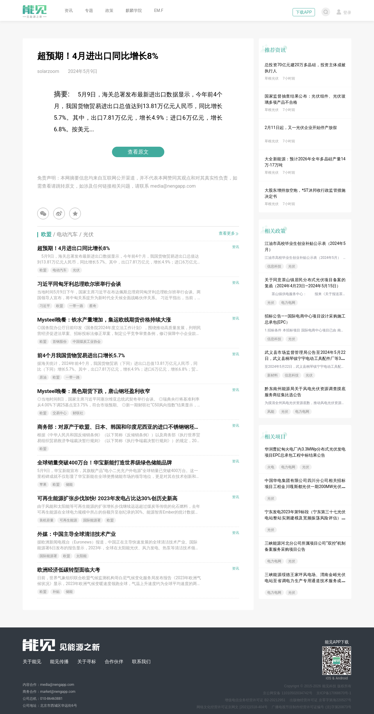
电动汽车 (60, 270)
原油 (43, 377)
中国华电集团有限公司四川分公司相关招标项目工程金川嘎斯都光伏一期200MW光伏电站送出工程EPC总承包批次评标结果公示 (305, 486)
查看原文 (138, 152)
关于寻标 (86, 661)
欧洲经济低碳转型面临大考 (68, 570)
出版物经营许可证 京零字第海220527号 (320, 700)
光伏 (291, 266)
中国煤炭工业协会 (87, 342)
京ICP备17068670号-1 (333, 693)
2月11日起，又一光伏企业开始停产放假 (301, 127)
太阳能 (81, 556)
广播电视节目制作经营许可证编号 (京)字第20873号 (311, 707)
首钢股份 (60, 342)
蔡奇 (92, 306)
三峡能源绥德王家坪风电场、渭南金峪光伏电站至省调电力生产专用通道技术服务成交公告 (305, 580)
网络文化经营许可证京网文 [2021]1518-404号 (232, 707)
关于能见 (32, 661)
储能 (69, 484)
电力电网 (288, 303)
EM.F (158, 10)
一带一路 (76, 306)
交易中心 (60, 413)
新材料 (272, 375)
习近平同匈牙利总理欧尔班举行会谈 (79, 284)
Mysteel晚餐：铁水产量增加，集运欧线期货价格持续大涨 (104, 320)
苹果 (43, 484)
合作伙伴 (114, 661)
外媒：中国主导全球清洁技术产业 (76, 534)
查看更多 (229, 233)
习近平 (45, 306)
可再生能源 (68, 520)
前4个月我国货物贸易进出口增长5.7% (81, 355)
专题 (89, 10)
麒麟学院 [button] (134, 10)
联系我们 (141, 661)
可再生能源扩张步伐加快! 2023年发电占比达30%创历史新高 (107, 498)
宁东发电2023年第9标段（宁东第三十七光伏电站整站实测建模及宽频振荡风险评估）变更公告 (305, 518)
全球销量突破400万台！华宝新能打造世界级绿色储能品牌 (104, 463)
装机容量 (47, 520)
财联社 (78, 413)
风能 (270, 412)
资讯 (69, 10)
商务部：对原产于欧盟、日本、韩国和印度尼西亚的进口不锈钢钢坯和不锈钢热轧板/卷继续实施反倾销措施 (161, 427)
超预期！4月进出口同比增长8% (73, 248)
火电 (270, 467)
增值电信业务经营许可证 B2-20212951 (255, 700)
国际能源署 (92, 520)
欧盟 (43, 270)
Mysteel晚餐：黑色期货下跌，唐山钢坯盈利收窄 (93, 391)
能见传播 (59, 661)
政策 (109, 10)
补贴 (56, 592)
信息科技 (274, 266)
